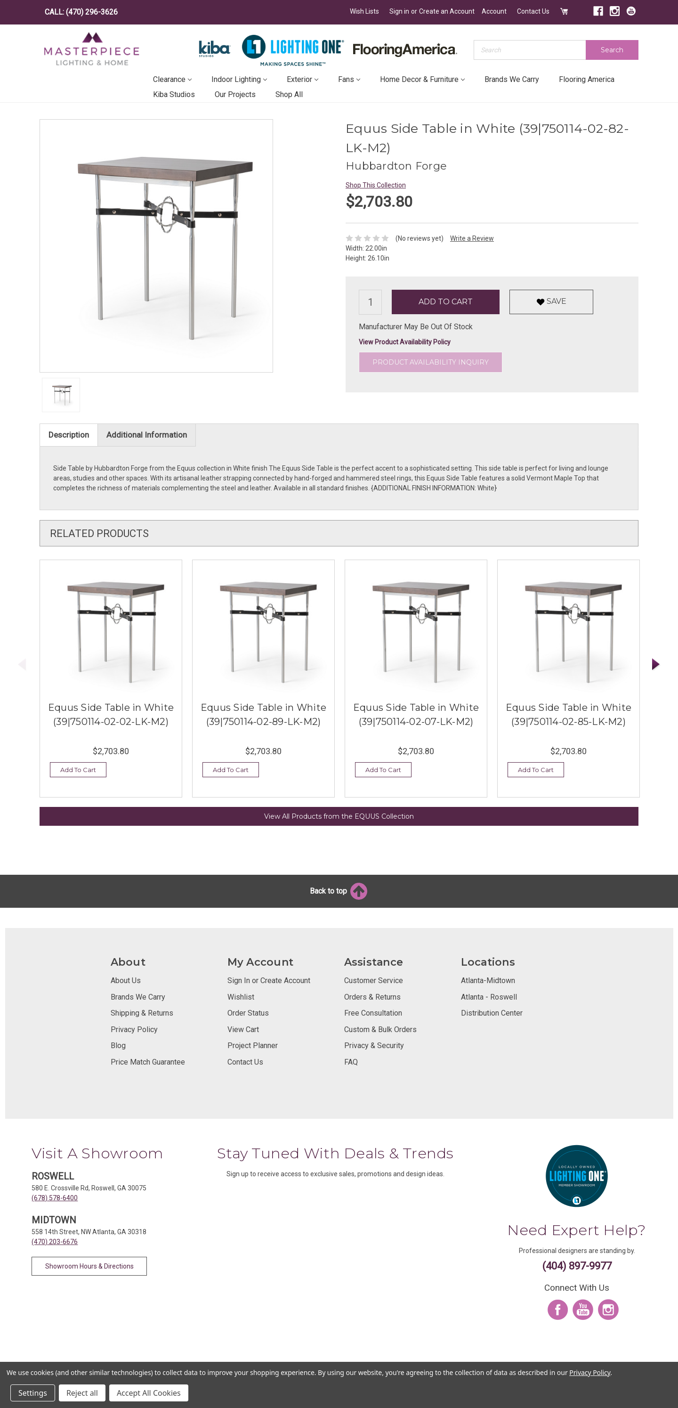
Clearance (172, 79)
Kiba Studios (174, 94)
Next (656, 664)
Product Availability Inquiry (430, 362)
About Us (126, 980)
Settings (32, 1393)
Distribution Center (492, 1013)
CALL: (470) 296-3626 (81, 12)
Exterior (302, 79)
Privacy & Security (374, 1045)
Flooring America (586, 79)
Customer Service (373, 980)
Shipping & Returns (142, 1013)
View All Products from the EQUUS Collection (339, 816)
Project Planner (252, 1045)
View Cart (243, 1029)
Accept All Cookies (149, 1393)
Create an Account (447, 11)
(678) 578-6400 (55, 1198)
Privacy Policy (134, 1029)
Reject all (82, 1393)
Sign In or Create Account (268, 980)
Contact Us (533, 11)
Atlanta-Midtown (488, 980)
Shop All (289, 94)
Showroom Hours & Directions (89, 1266)
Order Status (248, 1013)
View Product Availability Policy (405, 342)
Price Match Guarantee (148, 1062)
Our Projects (235, 94)
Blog (118, 1045)
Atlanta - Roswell (489, 997)
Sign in (399, 11)
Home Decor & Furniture (422, 79)
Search (612, 50)
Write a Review (472, 238)
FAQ (351, 1062)
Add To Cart (78, 769)
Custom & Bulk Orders (380, 1029)
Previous (22, 664)
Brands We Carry (511, 79)
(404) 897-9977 (577, 1266)
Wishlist (240, 997)
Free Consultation (373, 1013)
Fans (349, 79)
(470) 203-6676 (55, 1241)
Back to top (339, 891)
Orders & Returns (372, 997)
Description (68, 434)
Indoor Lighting (239, 79)
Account (494, 11)
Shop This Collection (376, 185)
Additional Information (146, 434)
